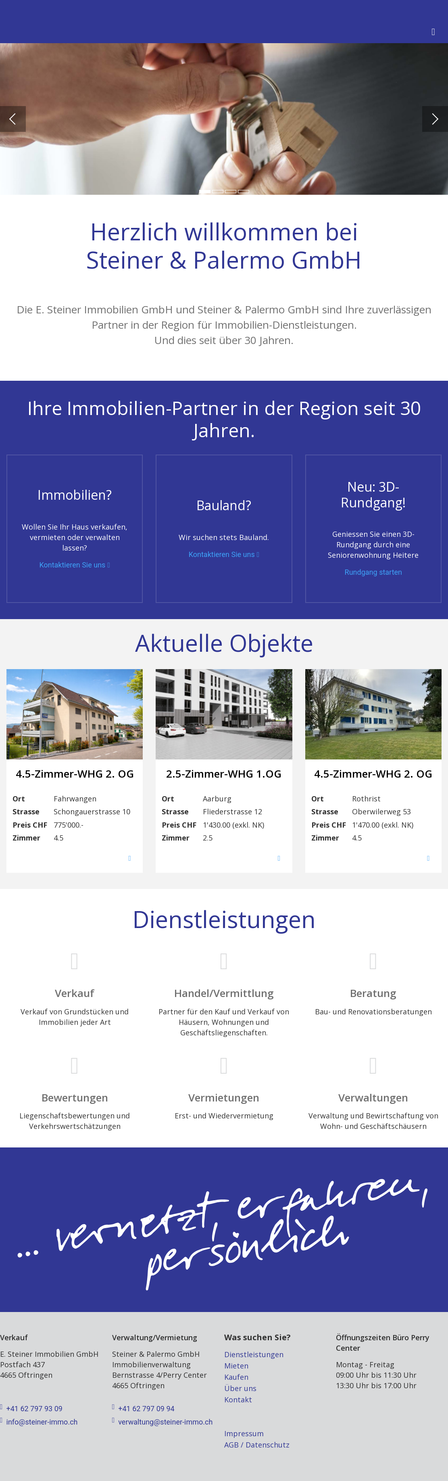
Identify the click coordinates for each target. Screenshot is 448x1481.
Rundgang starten (373, 572)
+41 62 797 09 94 (143, 1408)
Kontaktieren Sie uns (72, 565)
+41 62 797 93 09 (31, 1408)
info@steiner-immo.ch (38, 1422)
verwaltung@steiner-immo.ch (162, 1422)
